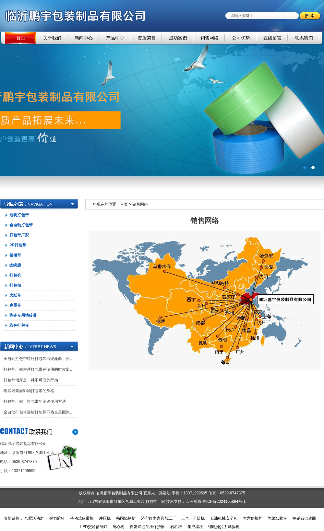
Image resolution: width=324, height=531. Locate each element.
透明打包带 (19, 215)
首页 (20, 37)
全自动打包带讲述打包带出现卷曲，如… (39, 358)
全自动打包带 (21, 225)
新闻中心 (84, 37)
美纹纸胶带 (277, 518)
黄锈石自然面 (304, 518)
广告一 (162, 104)
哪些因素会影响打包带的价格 (29, 391)
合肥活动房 (34, 518)
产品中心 (115, 37)
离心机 (118, 527)
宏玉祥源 (193, 501)
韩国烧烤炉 (126, 518)
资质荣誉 (147, 37)
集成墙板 (195, 527)
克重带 (15, 305)
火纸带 (15, 295)
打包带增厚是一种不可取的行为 (31, 380)
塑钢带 (15, 255)
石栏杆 (176, 527)
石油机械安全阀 (223, 518)
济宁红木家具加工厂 (158, 518)
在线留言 (272, 37)
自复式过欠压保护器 (147, 527)
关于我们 (52, 37)
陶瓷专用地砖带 (23, 315)
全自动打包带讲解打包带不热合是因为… (39, 412)
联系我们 (304, 37)
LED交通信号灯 (93, 527)
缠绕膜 (15, 265)
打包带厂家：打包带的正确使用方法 (35, 401)
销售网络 (209, 37)
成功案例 (178, 37)
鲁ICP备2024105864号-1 (224, 501)
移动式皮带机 (81, 518)
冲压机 (105, 518)
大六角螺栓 (252, 518)
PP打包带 (17, 245)
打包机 (15, 275)
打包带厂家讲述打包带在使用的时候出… (39, 369)
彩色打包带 (19, 325)
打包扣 (15, 285)
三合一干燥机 (193, 518)
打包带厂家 (19, 235)
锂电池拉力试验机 (223, 527)
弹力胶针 (57, 518)
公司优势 (241, 37)
